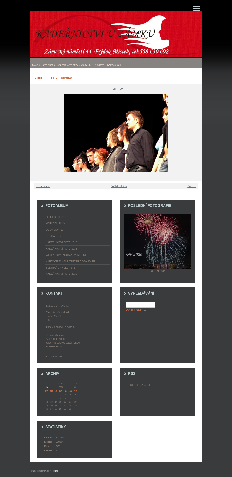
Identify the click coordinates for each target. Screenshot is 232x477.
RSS (55, 471)
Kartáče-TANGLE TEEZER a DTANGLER (71, 261)
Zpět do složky (119, 186)
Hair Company (55, 223)
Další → (191, 186)
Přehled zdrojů (139, 385)
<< (46, 384)
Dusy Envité (54, 229)
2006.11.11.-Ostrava (92, 65)
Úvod (35, 65)
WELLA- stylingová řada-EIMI (66, 255)
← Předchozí (43, 186)
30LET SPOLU (54, 217)
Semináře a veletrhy (67, 65)
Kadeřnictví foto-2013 (61, 273)
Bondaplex (53, 236)
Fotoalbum (47, 65)
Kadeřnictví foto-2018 (61, 248)
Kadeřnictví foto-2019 (61, 242)
